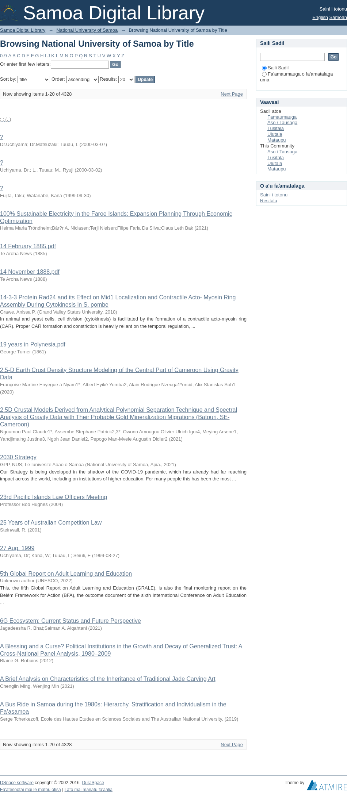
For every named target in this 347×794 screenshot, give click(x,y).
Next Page (232, 94)
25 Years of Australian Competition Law (51, 522)
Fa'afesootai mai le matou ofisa (30, 789)
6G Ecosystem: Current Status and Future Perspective (70, 621)
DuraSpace (93, 782)
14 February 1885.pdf (28, 246)
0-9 (3, 55)
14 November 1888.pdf (30, 272)
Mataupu (276, 140)
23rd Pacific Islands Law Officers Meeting (53, 497)
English (320, 17)
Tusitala (275, 128)
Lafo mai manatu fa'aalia (89, 789)
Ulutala (274, 134)
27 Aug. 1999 (17, 548)
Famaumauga (282, 117)
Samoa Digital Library (22, 30)
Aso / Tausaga (282, 122)
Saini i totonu (333, 9)
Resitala (268, 200)
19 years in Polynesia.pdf (32, 344)
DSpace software (17, 782)
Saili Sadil (275, 67)
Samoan (338, 17)
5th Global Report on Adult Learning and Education (66, 574)
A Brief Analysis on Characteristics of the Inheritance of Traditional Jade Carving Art (108, 679)
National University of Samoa (87, 30)
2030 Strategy (18, 457)
